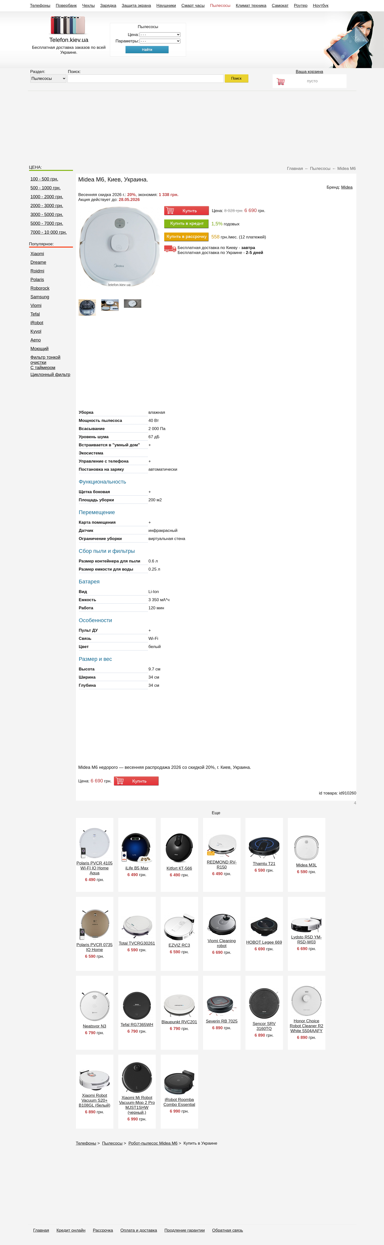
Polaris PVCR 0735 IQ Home (94, 947)
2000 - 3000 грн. (47, 205)
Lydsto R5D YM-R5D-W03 (306, 939)
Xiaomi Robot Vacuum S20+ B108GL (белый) (94, 1100)
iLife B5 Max (137, 868)
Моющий (40, 348)
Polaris (37, 279)
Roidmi (37, 271)
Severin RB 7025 (222, 1021)
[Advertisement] (192, 125)
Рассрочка (103, 1230)
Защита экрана (136, 5)
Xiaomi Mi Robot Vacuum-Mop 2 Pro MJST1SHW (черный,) (137, 1105)
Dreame (38, 262)
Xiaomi (37, 253)
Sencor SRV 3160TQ (264, 1026)
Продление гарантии (184, 1230)
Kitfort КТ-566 (179, 868)
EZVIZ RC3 (179, 945)
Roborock (40, 288)
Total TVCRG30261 (137, 943)
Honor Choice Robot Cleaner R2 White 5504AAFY (306, 1026)
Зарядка (108, 5)
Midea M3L (306, 865)
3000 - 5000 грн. (47, 214)
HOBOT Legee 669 (264, 942)
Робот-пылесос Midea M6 (152, 1143)
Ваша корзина (309, 71)
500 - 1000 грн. (46, 187)
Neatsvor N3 (94, 1026)
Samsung (40, 296)
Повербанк (66, 5)
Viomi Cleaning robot (222, 943)
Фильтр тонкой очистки (46, 360)
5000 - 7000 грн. (47, 223)
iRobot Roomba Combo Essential (179, 1102)
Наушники (166, 5)
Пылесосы (220, 5)
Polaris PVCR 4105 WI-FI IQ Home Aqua (94, 868)
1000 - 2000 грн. (47, 196)
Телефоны (40, 5)
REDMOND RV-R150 (222, 864)
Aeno (36, 340)
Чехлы (88, 5)
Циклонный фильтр (50, 374)
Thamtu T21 (264, 863)
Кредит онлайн (70, 1230)
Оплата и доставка (139, 1230)
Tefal (35, 314)
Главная (41, 1230)
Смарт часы (193, 5)
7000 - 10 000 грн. (49, 232)
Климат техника (251, 5)
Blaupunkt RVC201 (179, 1022)
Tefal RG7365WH (137, 1024)
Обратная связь (227, 1230)
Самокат (280, 5)
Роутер (301, 5)
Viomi (36, 305)
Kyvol (36, 331)
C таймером (43, 367)
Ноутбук (320, 5)
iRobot (37, 322)
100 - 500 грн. (44, 179)
